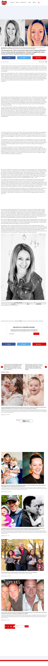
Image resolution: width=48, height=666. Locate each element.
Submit (34, 2)
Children (9, 47)
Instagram (13, 303)
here (28, 303)
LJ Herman (2, 61)
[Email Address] (21, 334)
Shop (29, 2)
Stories (12, 2)
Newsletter (23, 2)
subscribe (38, 303)
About (17, 2)
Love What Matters (4, 47)
